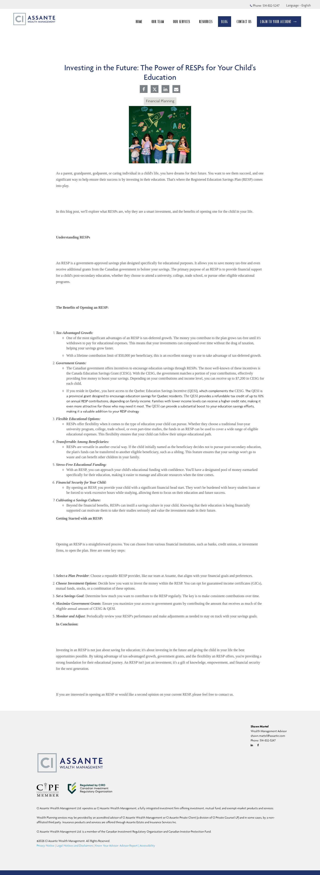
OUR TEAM (158, 21)
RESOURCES (206, 21)
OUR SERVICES (181, 21)
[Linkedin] (165, 89)
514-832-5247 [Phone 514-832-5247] (271, 6)
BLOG (224, 21)
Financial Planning (160, 100)
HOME (139, 21)
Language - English (298, 5)
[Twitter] (154, 89)
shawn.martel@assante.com (268, 736)
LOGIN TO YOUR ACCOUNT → (279, 21)
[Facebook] (143, 89)
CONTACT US (244, 21)
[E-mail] (176, 89)
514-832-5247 (268, 740)
